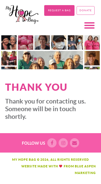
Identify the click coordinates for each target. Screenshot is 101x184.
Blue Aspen (85, 166)
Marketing (85, 173)
